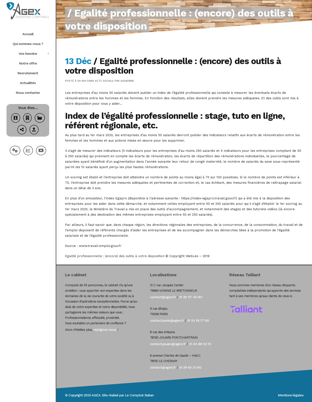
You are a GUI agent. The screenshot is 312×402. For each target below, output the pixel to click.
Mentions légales (290, 395)
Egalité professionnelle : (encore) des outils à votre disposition (114, 256)
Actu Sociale (104, 80)
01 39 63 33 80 (190, 367)
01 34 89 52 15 (200, 344)
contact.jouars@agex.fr (168, 344)
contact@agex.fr (163, 297)
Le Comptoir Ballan (139, 395)
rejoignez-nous (104, 330)
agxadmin (127, 80)
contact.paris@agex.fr (167, 320)
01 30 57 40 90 (190, 297)
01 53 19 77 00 (198, 320)
